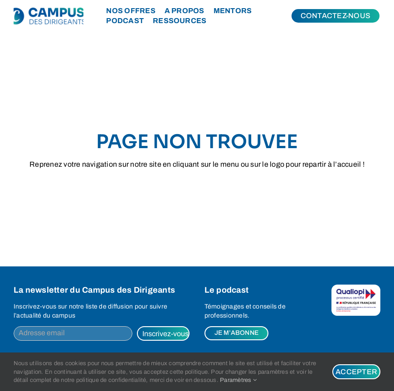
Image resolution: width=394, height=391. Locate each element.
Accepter (356, 372)
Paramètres (238, 380)
